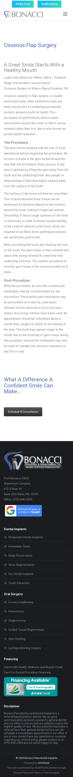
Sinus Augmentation (21, 565)
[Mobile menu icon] (65, 14)
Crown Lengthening (20, 602)
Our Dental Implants (20, 574)
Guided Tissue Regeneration (26, 629)
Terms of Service (43, 772)
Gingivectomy (17, 620)
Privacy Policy (20, 772)
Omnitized (43, 762)
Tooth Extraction (19, 583)
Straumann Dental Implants (25, 537)
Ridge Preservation (20, 555)
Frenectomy (16, 611)
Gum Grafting (17, 639)
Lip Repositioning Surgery (24, 648)
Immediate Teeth (19, 546)
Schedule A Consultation (23, 411)
